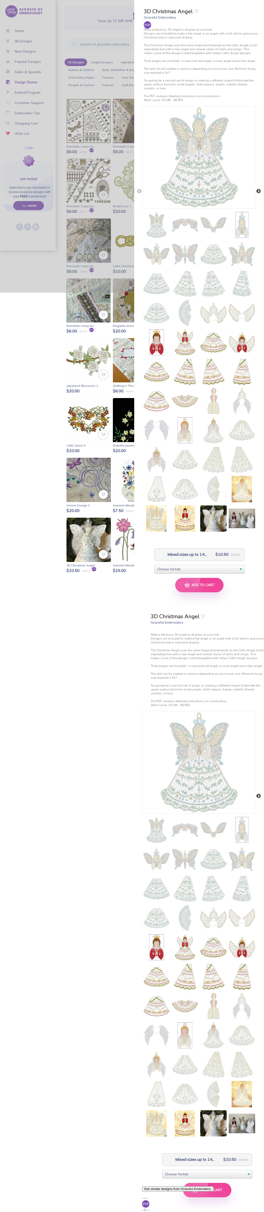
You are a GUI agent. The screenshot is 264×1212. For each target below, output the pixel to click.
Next (258, 191)
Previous (139, 191)
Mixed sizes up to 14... (182, 554)
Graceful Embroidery (160, 17)
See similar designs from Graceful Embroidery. (177, 1189)
